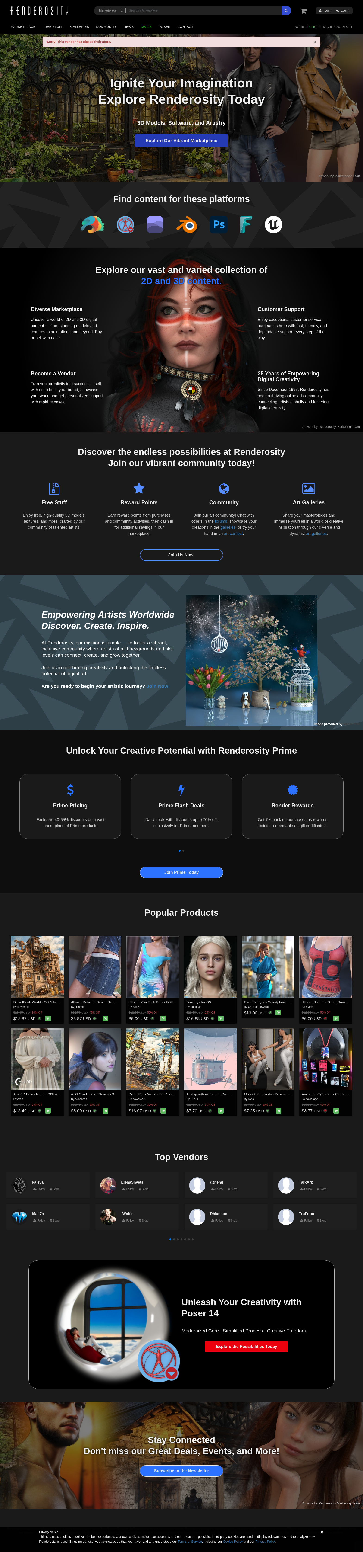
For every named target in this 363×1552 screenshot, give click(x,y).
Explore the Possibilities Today (246, 1346)
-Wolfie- (128, 1214)
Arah (20, 1099)
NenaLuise (351, 724)
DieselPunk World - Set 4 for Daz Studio (160, 1094)
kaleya (38, 1182)
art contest (233, 533)
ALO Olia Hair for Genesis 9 (92, 1094)
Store (54, 1189)
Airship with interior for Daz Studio (212, 1094)
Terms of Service (190, 1541)
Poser (164, 27)
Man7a (38, 1214)
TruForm (306, 1214)
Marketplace (22, 27)
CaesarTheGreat (258, 1006)
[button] (180, 851)
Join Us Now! (181, 555)
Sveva (136, 1006)
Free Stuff (52, 27)
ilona (251, 1099)
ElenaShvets (132, 1182)
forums (221, 521)
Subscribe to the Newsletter (181, 1471)
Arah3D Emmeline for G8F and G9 (40, 1094)
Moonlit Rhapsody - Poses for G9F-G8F (274, 1094)
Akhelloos (81, 1099)
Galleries (79, 27)
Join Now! (158, 686)
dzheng (216, 1182)
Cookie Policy (233, 1541)
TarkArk (306, 1182)
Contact (185, 27)
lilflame (79, 1006)
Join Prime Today (181, 872)
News (129, 27)
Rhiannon (218, 1214)
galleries (227, 527)
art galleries (316, 533)
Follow (39, 1189)
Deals (146, 27)
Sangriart (196, 1006)
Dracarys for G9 (198, 1002)
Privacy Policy (265, 1541)
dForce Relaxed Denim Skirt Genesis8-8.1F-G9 (107, 1002)
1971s (194, 1099)
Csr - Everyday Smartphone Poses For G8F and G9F (285, 1002)
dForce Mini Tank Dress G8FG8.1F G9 (158, 1002)
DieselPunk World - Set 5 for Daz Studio (44, 1002)
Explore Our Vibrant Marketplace (181, 140)
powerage (23, 1006)
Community (106, 27)
